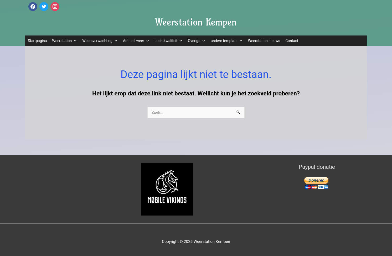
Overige (196, 40)
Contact (291, 41)
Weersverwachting (100, 40)
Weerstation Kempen (196, 22)
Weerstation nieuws (264, 41)
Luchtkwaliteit (169, 40)
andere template (227, 40)
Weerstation (64, 40)
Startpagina (37, 41)
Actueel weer (136, 40)
